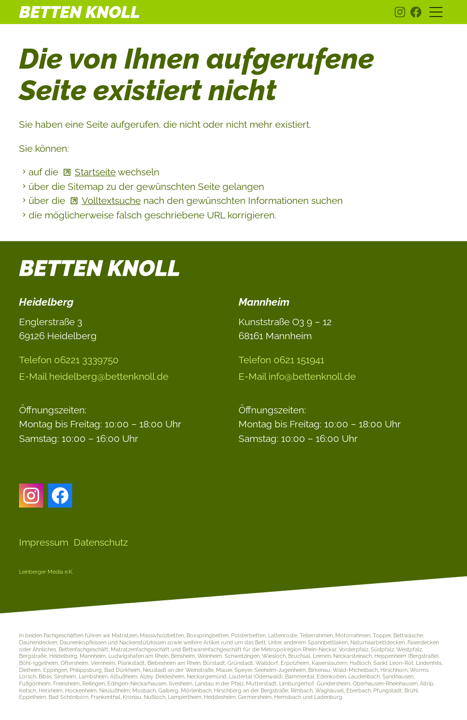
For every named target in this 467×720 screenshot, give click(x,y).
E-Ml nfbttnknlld (297, 376)
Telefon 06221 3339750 (69, 359)
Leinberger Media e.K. (46, 571)
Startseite (95, 171)
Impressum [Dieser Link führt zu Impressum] (43, 542)
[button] (400, 12)
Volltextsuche (111, 200)
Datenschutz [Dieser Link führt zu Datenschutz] (101, 542)
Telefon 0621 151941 (281, 359)
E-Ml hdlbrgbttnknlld (93, 376)
